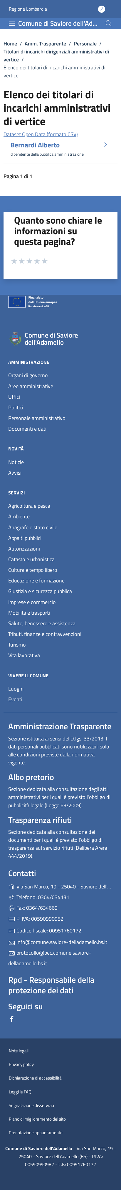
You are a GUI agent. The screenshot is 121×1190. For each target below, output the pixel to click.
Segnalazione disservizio (31, 1105)
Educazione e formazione (36, 581)
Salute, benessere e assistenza (41, 623)
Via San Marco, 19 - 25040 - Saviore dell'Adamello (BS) (60, 886)
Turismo (17, 645)
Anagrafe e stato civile (32, 527)
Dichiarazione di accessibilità (35, 1078)
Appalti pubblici (24, 538)
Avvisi (14, 473)
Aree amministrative (30, 386)
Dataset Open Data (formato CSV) (41, 134)
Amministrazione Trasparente (59, 726)
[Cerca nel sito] (108, 23)
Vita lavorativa (24, 655)
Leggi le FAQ (20, 1091)
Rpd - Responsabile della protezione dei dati (51, 985)
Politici (15, 407)
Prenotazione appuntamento (36, 1132)
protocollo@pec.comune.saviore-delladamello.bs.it (49, 958)
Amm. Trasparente (45, 44)
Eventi (15, 699)
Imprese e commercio (32, 602)
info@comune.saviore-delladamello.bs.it (57, 942)
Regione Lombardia (28, 9)
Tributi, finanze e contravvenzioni (44, 634)
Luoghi (15, 689)
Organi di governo (28, 375)
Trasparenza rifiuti (40, 819)
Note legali (18, 1050)
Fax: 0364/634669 (33, 908)
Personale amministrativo (36, 418)
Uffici (14, 397)
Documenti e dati (27, 429)
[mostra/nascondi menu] (11, 23)
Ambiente (19, 516)
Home (10, 44)
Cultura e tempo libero (32, 570)
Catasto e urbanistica (31, 559)
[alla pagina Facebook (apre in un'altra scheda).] (11, 1018)
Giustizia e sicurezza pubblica (40, 591)
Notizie (16, 462)
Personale (85, 44)
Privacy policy (21, 1064)
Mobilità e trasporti (29, 613)
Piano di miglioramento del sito (37, 1119)
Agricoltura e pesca (29, 506)
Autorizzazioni (24, 549)
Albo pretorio (31, 777)
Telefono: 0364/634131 (38, 897)
